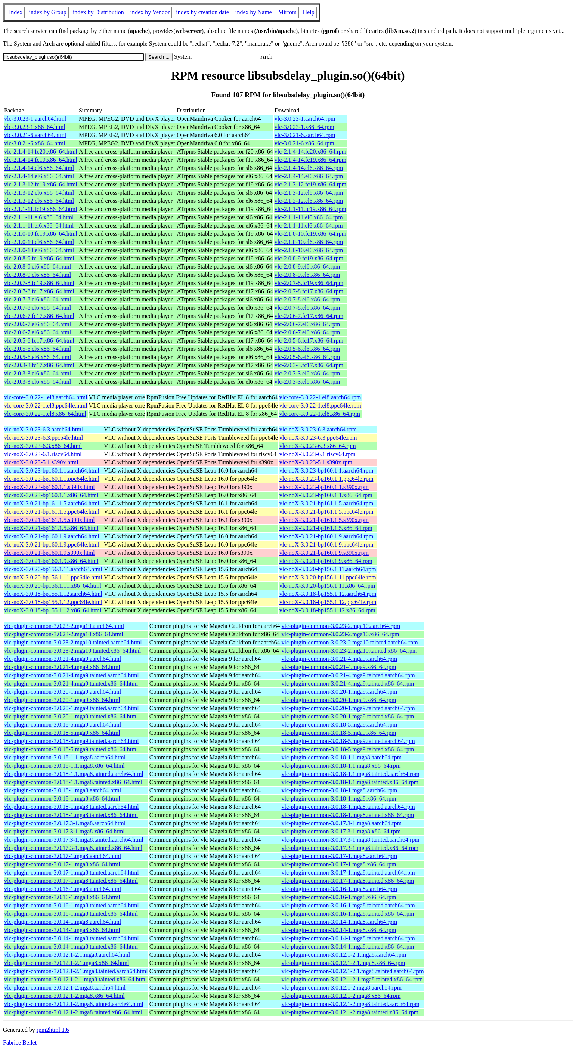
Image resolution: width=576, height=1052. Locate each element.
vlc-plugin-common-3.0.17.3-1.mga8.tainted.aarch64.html (73, 839)
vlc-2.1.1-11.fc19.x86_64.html (40, 209)
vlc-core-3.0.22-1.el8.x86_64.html (45, 414)
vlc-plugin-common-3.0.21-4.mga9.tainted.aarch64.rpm (348, 675)
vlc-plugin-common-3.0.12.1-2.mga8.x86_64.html (64, 996)
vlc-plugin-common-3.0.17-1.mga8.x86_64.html (62, 864)
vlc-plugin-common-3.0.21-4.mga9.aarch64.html (62, 659)
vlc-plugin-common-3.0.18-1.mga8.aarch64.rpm (339, 790)
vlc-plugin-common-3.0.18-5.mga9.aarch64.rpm (339, 724)
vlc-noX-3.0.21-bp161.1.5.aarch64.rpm (326, 503)
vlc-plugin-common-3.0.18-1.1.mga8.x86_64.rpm (341, 765)
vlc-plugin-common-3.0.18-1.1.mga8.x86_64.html (64, 765)
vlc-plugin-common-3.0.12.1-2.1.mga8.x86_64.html (66, 963)
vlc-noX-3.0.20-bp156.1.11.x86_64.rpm (327, 585)
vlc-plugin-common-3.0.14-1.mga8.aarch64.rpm (339, 922)
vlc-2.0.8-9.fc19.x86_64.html (39, 258)
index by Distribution (98, 12)
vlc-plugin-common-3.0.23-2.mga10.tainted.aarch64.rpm (350, 642)
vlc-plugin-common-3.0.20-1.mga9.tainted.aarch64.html (71, 708)
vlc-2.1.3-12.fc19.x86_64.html (40, 184)
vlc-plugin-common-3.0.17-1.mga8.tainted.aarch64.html (71, 872)
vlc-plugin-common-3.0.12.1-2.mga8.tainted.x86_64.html (73, 1012)
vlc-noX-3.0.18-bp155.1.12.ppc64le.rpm (328, 602)
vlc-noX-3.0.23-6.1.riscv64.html (43, 454)
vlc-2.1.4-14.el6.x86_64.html (39, 168)
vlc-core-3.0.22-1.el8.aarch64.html (45, 397)
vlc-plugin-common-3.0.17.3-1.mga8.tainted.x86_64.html (73, 848)
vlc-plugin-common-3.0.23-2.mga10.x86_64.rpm (340, 634)
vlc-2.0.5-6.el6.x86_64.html (37, 349)
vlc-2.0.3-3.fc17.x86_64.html (39, 365)
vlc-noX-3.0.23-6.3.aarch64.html (43, 429)
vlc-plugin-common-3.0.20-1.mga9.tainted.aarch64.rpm (348, 708)
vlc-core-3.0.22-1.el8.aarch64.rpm (320, 397)
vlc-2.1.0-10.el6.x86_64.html (39, 242)
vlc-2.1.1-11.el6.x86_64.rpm (309, 217)
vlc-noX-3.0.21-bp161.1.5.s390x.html (49, 520)
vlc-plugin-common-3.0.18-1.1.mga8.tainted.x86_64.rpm (350, 782)
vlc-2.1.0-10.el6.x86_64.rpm (309, 242)
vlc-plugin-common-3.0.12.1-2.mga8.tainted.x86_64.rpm (350, 1012)
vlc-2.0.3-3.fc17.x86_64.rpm (309, 365)
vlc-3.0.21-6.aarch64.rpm (305, 135)
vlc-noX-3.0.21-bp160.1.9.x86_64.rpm (325, 561)
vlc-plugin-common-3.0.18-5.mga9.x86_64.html (62, 733)
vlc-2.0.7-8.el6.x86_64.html (37, 299)
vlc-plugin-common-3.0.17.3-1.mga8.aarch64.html (65, 823)
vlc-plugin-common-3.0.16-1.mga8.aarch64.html (62, 889)
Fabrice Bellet (20, 1042)
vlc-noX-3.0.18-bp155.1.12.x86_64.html (52, 610)
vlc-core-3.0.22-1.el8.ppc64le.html (45, 405)
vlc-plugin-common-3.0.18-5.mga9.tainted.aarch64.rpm (348, 741)
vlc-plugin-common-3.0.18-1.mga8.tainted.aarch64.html (71, 807)
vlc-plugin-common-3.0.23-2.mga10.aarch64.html (64, 626)
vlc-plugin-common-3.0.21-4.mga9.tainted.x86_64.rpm (348, 683)
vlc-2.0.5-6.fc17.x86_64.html (39, 340)
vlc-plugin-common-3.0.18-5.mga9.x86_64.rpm (339, 733)
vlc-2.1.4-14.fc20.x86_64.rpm (310, 151)
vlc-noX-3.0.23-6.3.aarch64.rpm (318, 429)
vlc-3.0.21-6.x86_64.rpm (304, 143)
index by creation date (202, 12)
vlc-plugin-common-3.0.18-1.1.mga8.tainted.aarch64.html (73, 774)
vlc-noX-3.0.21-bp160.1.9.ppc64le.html (51, 544)
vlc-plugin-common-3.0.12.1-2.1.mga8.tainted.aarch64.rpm (353, 971)
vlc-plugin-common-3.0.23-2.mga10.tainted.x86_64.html (72, 650)
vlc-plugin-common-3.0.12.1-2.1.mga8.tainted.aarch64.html (76, 971)
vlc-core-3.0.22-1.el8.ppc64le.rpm (320, 405)
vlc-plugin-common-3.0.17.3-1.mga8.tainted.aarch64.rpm (350, 839)
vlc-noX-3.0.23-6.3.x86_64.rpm (317, 446)
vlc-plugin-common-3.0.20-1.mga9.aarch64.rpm (339, 692)
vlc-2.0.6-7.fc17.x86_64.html (39, 316)
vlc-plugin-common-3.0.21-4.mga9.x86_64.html (62, 667)
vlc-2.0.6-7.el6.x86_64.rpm (307, 324)
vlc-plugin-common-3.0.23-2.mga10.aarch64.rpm (341, 626)
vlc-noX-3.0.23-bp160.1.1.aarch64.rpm (326, 470)
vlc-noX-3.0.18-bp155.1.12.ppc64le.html (53, 602)
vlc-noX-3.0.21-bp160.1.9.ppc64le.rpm (326, 544)
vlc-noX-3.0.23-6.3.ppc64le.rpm (318, 437)
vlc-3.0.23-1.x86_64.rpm (304, 127)
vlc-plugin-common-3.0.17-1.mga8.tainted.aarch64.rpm (348, 872)
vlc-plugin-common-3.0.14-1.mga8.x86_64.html (62, 930)
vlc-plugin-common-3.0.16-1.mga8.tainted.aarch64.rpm (348, 905)
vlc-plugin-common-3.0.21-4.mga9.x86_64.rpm (339, 667)
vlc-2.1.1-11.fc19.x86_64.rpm (310, 209)
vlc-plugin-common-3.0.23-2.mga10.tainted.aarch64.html (73, 642)
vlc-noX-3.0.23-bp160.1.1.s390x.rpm (324, 487)
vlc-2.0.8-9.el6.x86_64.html (37, 266)
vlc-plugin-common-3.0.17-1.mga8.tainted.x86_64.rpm (348, 881)
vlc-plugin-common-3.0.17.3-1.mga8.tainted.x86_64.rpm (350, 848)
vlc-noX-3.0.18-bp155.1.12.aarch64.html (53, 594)
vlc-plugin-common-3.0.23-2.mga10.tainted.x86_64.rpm (349, 650)
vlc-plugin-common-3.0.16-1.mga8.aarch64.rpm (339, 889)
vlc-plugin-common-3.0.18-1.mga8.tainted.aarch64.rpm (348, 807)
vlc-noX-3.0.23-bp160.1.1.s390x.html (49, 487)
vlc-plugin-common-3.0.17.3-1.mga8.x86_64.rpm (341, 831)
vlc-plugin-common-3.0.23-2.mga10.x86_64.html (63, 634)
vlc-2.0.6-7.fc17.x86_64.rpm (309, 316)
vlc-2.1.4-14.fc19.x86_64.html (40, 160)
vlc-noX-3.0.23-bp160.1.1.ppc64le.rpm (326, 479)
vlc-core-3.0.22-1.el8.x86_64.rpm (319, 414)
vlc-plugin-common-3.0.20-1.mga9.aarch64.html (62, 692)
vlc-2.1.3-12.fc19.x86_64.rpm (310, 184)
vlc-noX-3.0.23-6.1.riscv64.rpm (317, 454)
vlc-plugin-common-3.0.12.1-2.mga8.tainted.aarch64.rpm (350, 1004)
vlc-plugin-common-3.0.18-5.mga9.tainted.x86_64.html (71, 749)
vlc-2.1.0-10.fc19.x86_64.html (40, 233)
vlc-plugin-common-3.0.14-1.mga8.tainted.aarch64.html (71, 938)
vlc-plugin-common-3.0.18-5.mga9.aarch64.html (62, 724)
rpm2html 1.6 (53, 1030)
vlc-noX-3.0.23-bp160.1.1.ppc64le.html (51, 479)
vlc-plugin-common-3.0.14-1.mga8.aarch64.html (62, 922)
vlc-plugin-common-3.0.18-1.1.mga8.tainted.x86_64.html (73, 782)
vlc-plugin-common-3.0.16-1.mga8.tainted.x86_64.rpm (348, 913)
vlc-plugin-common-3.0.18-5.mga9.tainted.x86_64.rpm (348, 749)
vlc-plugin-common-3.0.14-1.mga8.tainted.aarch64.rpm (348, 938)
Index (15, 12)
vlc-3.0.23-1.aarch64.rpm (305, 118)
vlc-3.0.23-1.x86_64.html (34, 127)
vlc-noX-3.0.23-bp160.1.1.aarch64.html (51, 470)
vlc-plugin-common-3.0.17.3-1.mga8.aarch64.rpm (342, 823)
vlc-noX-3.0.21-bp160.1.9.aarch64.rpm (326, 536)
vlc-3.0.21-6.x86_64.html (34, 143)
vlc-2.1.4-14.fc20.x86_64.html (40, 151)
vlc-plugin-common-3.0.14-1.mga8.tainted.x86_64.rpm (348, 946)
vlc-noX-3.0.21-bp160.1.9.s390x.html (49, 553)
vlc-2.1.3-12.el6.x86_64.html (39, 192)
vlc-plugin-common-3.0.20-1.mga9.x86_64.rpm (339, 700)
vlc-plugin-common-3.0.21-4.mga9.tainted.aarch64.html (71, 675)
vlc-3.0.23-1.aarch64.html (35, 118)
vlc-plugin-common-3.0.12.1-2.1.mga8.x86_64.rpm (343, 963)
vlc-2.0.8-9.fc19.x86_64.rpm (309, 258)
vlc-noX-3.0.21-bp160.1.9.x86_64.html (51, 561)
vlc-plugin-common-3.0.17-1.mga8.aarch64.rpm (339, 856)
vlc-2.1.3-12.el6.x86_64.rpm (309, 192)
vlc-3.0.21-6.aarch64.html (35, 135)
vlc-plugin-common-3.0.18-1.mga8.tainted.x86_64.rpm (348, 815)
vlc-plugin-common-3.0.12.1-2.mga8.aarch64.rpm (342, 987)
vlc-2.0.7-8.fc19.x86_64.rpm (309, 283)
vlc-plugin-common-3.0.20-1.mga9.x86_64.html (62, 700)
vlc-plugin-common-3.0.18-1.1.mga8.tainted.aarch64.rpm (350, 774)
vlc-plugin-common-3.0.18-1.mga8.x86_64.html (62, 798)
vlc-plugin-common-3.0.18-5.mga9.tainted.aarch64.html (71, 741)
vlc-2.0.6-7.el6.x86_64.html (37, 324)
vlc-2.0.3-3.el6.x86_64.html (37, 373)
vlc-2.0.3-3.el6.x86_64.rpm (307, 373)
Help (309, 12)
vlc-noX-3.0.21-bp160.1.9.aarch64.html (51, 536)
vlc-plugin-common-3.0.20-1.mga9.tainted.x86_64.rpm (348, 716)
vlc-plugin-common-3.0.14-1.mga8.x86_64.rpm (339, 930)
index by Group (47, 12)
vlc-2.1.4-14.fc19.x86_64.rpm (310, 160)
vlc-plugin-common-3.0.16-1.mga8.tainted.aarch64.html (71, 905)
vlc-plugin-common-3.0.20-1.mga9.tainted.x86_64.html (71, 716)
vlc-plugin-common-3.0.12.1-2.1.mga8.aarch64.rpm (344, 955)
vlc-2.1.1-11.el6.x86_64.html (39, 217)
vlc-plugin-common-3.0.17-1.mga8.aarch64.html (62, 856)
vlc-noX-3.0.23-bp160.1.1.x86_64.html (51, 495)
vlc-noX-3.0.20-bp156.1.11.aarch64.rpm (327, 569)
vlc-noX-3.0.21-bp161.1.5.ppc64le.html (51, 511)
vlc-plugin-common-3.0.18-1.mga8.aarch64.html (62, 790)
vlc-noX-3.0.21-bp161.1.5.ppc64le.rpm (326, 511)
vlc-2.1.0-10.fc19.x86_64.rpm (310, 233)
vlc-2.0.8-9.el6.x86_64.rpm (307, 266)
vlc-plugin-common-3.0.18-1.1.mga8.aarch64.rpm (342, 757)
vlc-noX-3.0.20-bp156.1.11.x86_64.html (52, 585)
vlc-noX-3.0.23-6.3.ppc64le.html (43, 437)
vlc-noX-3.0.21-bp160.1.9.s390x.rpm (324, 553)
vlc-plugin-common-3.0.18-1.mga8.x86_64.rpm (339, 798)
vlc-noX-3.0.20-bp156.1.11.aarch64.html (53, 569)
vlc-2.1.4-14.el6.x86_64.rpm (309, 168)
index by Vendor (150, 12)
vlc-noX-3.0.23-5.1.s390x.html (41, 462)
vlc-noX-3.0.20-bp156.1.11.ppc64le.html (53, 577)
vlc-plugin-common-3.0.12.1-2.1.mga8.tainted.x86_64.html (75, 979)
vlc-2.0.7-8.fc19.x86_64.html (39, 283)
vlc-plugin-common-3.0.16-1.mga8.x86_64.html (62, 897)
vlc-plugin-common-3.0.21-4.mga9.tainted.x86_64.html (71, 683)
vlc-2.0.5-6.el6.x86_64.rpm (307, 349)
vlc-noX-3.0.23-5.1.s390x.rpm (315, 462)
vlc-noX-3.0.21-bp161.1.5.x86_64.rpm (325, 528)
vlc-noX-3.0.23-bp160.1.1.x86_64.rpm (325, 495)
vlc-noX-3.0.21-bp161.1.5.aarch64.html (51, 503)
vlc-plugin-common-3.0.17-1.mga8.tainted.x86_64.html (71, 881)
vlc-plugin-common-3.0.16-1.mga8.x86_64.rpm (339, 897)
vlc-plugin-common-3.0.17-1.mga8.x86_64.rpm (339, 864)
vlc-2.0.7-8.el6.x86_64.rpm (307, 299)
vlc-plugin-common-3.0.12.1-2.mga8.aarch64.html (65, 987)
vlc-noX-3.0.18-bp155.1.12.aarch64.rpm (328, 594)
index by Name (253, 12)
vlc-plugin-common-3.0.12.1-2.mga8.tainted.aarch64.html (73, 1004)
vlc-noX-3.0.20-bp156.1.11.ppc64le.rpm (327, 577)
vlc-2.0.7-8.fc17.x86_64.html (39, 291)
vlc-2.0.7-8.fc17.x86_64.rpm (309, 291)
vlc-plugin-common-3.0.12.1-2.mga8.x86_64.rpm (341, 996)
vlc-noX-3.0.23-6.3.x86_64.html (43, 446)
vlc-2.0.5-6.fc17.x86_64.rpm (309, 340)
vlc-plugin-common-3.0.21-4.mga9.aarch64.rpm (339, 659)
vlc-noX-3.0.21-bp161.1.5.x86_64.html (51, 528)
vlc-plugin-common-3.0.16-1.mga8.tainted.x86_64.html (71, 913)
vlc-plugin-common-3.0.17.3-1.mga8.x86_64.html (64, 831)
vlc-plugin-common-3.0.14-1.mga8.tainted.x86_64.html (71, 946)
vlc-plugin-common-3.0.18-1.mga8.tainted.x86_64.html (71, 815)
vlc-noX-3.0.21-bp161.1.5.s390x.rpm (324, 520)
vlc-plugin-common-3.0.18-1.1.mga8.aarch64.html (65, 757)
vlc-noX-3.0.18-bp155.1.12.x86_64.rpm (327, 610)
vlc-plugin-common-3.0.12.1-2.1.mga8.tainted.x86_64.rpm (352, 979)
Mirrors (287, 12)
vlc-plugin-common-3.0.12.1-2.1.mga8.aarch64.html (67, 955)
